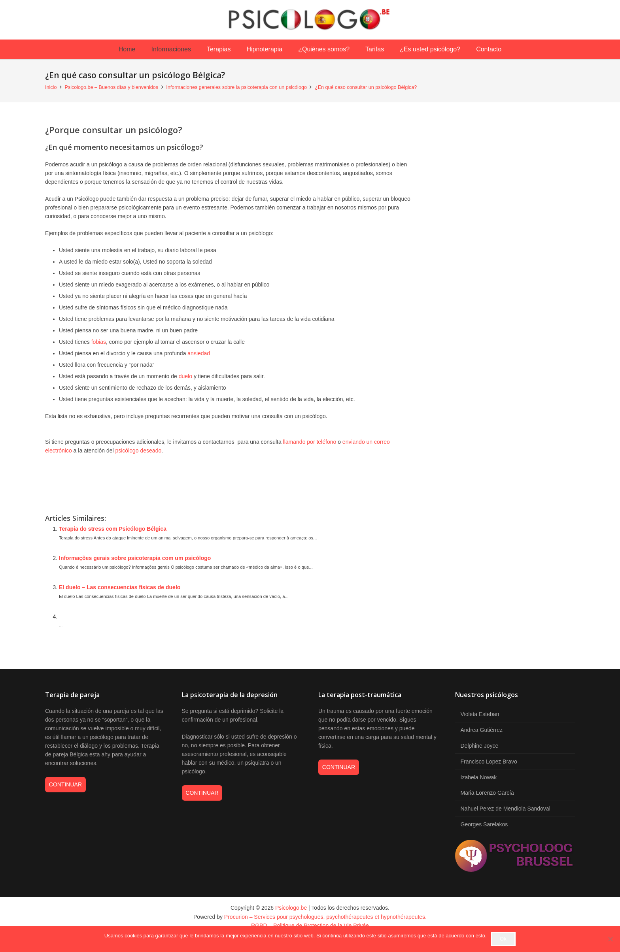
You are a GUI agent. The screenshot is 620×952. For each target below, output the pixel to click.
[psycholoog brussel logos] (515, 857)
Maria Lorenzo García (487, 793)
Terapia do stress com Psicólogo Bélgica (112, 529)
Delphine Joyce (480, 746)
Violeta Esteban (480, 714)
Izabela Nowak (479, 777)
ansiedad (198, 353)
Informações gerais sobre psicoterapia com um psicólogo (135, 558)
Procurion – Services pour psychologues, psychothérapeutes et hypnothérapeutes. (325, 917)
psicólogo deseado (138, 450)
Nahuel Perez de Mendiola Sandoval (505, 808)
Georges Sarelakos (484, 824)
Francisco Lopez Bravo (489, 761)
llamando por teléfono (309, 442)
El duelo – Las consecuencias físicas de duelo (119, 587)
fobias (98, 342)
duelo (185, 376)
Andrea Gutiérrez (482, 730)
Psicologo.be (291, 908)
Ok (503, 939)
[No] (610, 939)
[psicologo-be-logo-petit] (310, 20)
